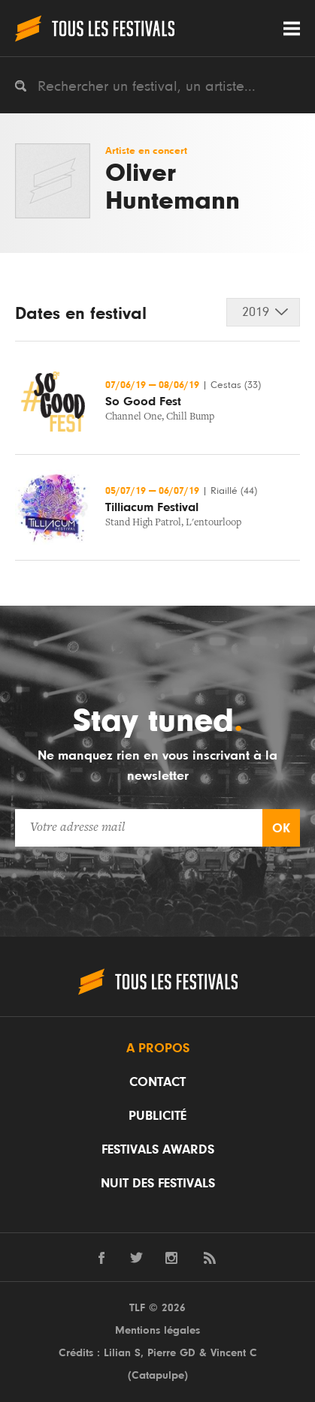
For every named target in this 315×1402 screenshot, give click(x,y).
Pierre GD (171, 1352)
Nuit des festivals (158, 1183)
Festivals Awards (157, 1150)
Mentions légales (157, 1330)
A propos (157, 1048)
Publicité (157, 1116)
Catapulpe (158, 1375)
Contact (157, 1082)
